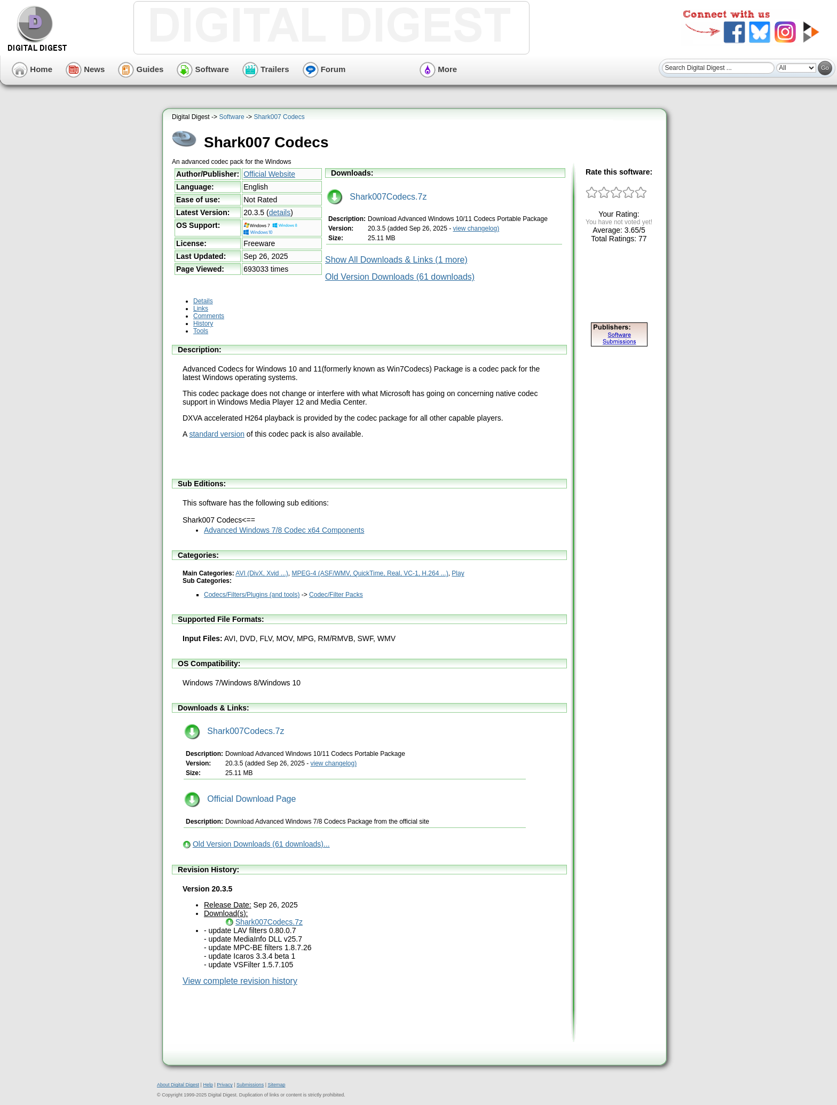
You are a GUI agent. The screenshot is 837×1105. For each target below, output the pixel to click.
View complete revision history (240, 980)
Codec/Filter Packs (336, 594)
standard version (216, 434)
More (438, 69)
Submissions (250, 1084)
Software (203, 69)
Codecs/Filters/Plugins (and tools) (251, 594)
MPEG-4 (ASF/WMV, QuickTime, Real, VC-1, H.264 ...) (370, 573)
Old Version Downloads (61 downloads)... (261, 844)
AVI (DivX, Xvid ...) (261, 573)
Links (200, 308)
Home (32, 69)
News (85, 69)
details (279, 212)
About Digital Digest (178, 1084)
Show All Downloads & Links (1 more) (396, 259)
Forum (324, 69)
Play (458, 573)
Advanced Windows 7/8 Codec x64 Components (284, 530)
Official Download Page (240, 798)
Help (208, 1084)
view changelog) (476, 228)
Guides (140, 69)
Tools (200, 331)
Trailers (265, 69)
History (203, 323)
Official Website (269, 174)
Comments (208, 316)
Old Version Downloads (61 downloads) (400, 276)
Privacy (225, 1084)
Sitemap (276, 1084)
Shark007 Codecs (279, 117)
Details (203, 301)
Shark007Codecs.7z (377, 196)
